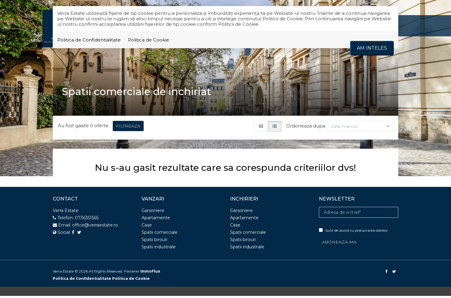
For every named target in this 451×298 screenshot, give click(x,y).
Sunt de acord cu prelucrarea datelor (353, 232)
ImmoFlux (150, 273)
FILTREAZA (128, 128)
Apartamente (156, 220)
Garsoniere (153, 212)
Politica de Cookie (148, 40)
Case (147, 227)
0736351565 (87, 220)
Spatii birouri (154, 241)
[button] (359, 128)
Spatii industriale (159, 249)
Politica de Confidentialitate (89, 40)
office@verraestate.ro (95, 227)
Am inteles (372, 48)
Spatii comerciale (160, 234)
